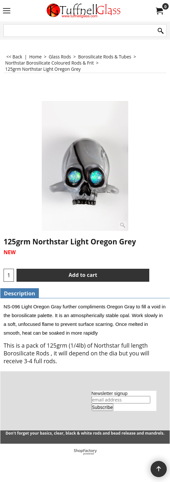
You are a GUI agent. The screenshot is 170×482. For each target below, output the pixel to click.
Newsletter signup (110, 393)
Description (19, 293)
